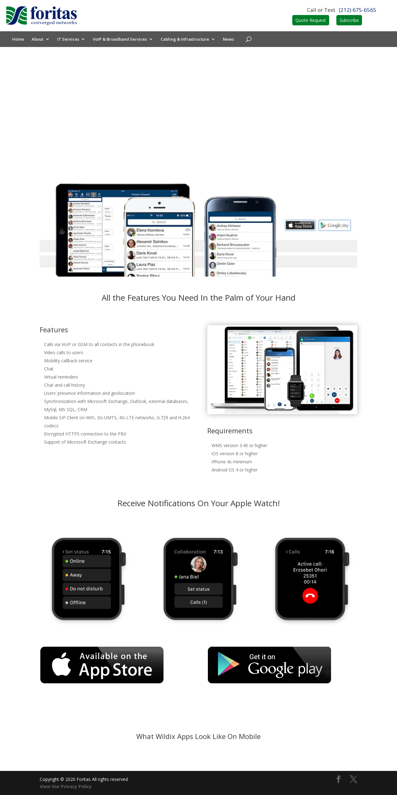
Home (18, 39)
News (228, 39)
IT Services (68, 39)
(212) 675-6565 (357, 9)
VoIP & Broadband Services (120, 39)
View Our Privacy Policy (66, 786)
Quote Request (310, 20)
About (38, 39)
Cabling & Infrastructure (185, 39)
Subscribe (349, 20)
